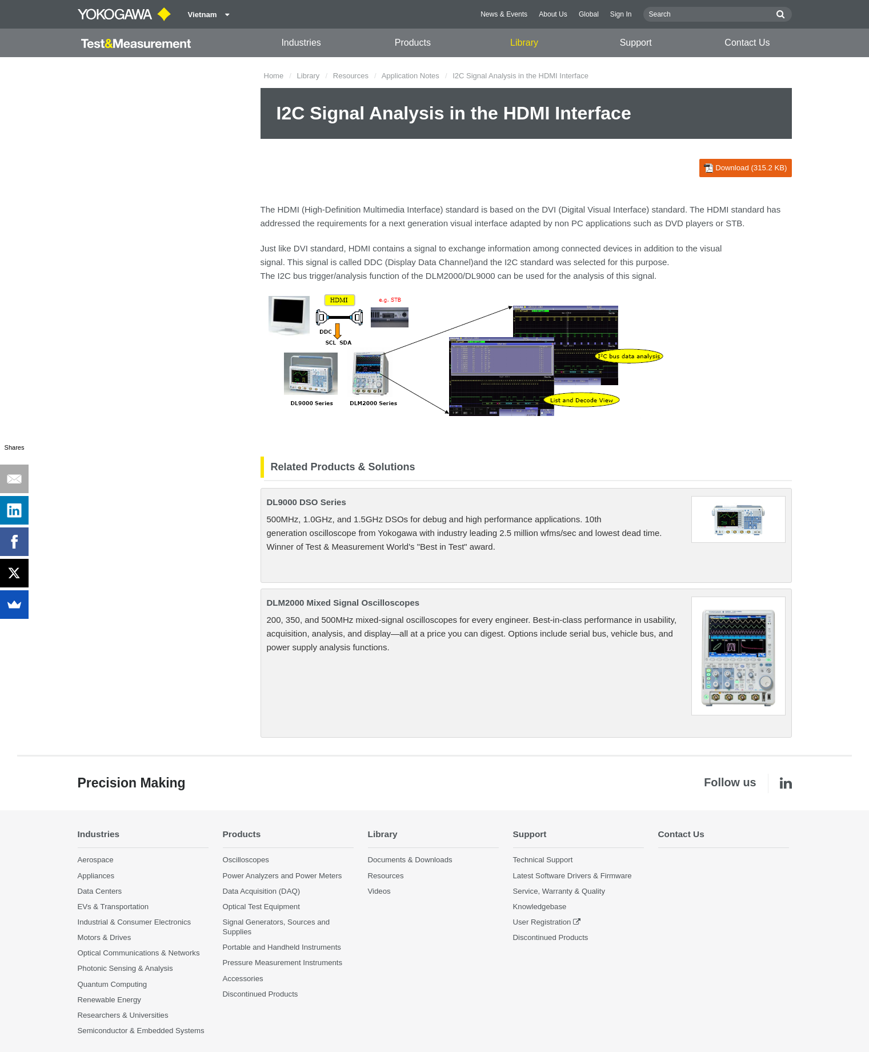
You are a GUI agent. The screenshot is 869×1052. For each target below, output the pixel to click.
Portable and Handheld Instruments (282, 947)
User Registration (542, 922)
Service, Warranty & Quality (559, 891)
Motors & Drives (104, 937)
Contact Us (747, 42)
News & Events (503, 14)
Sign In (621, 14)
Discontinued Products (260, 994)
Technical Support (543, 859)
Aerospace (96, 859)
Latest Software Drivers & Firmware (572, 875)
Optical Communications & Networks (139, 953)
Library (524, 42)
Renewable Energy (109, 999)
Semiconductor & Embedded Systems (141, 1030)
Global (589, 14)
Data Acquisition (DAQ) (262, 891)
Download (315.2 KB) (745, 168)
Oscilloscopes (246, 859)
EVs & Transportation (113, 906)
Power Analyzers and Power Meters (282, 875)
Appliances (96, 875)
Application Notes (410, 75)
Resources (351, 75)
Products (413, 42)
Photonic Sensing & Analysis (125, 968)
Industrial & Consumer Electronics (134, 922)
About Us (553, 14)
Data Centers (100, 891)
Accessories (243, 978)
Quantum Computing (112, 984)
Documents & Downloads (410, 859)
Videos (379, 891)
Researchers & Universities (123, 1015)
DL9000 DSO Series (306, 502)
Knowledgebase (540, 906)
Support (636, 42)
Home (274, 75)
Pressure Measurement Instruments (283, 962)
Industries (301, 42)
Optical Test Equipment (261, 906)
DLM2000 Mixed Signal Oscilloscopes (343, 602)
